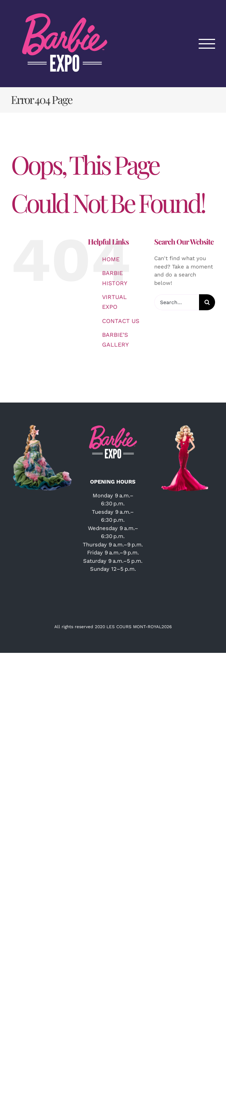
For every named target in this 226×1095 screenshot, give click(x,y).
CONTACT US (120, 321)
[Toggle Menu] (207, 44)
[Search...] (176, 302)
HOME (111, 259)
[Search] (207, 302)
